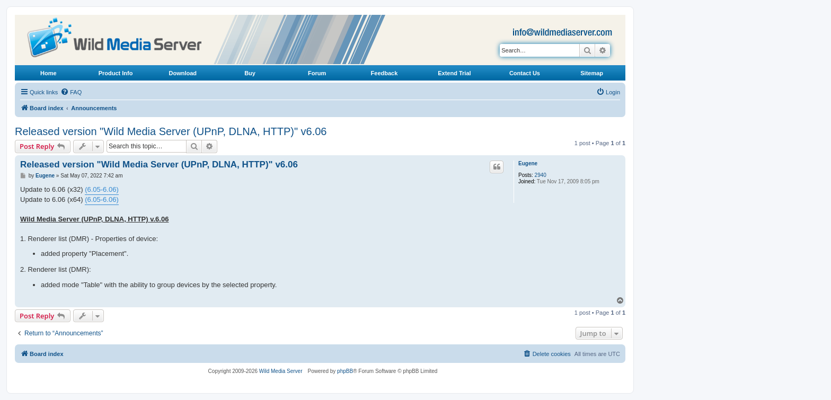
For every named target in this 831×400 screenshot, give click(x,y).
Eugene (527, 163)
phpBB (345, 371)
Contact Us (524, 73)
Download (183, 73)
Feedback (384, 73)
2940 (540, 175)
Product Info (116, 73)
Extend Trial (454, 73)
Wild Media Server (281, 371)
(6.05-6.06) (102, 189)
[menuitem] (71, 92)
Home (48, 73)
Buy (249, 73)
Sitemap (591, 73)
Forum (317, 73)
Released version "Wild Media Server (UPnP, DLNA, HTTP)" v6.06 (171, 131)
